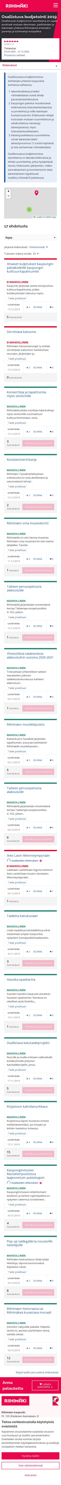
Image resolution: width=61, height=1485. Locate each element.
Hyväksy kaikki (30, 1456)
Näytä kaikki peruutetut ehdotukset (37, 1372)
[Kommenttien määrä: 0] (51, 307)
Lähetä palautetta (48, 1386)
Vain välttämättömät (30, 1465)
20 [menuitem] (34, 253)
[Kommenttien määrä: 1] (51, 891)
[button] (36, 193)
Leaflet (38, 217)
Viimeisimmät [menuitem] (37, 247)
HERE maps (51, 217)
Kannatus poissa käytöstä (38, 443)
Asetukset (31, 1475)
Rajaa (30, 237)
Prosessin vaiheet (14, 55)
